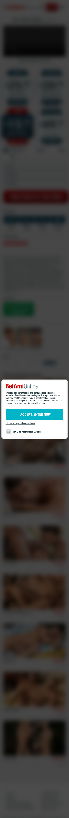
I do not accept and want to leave (20, 423)
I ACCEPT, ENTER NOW (34, 414)
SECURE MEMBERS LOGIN (26, 431)
